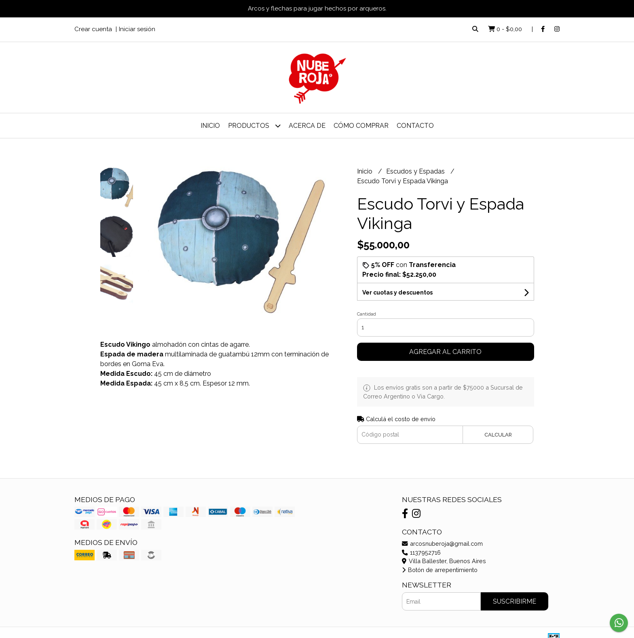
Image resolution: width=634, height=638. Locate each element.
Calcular (498, 435)
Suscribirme (514, 601)
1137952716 (421, 552)
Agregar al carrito (445, 352)
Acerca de (307, 125)
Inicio (210, 125)
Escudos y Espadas (416, 171)
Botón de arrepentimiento (440, 569)
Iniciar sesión (137, 29)
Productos (254, 125)
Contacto (415, 125)
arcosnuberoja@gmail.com (442, 543)
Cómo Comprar (361, 125)
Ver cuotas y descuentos (397, 292)
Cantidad (366, 314)
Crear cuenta (93, 29)
